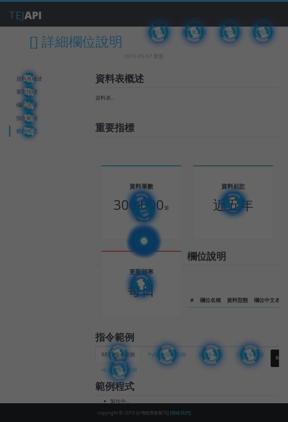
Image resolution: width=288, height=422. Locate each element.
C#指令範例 (250, 354)
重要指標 (26, 91)
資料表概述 (29, 78)
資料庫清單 (194, 32)
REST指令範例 (118, 354)
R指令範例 (211, 354)
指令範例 (26, 117)
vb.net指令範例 (119, 369)
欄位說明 (26, 104)
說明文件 (229, 32)
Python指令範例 (167, 354)
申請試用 (262, 32)
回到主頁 (158, 32)
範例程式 (26, 131)
